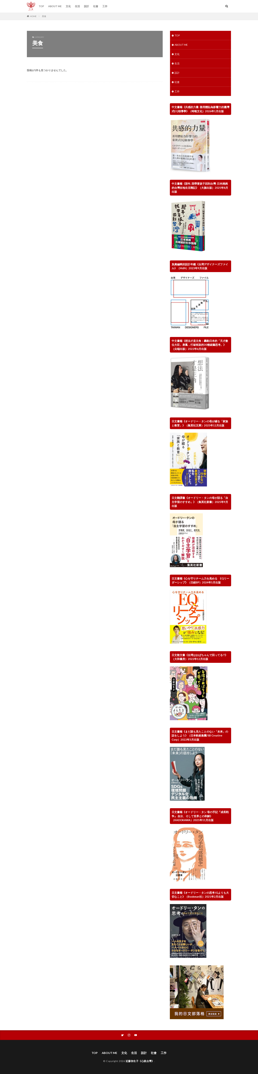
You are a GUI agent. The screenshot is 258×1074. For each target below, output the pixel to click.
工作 (104, 6)
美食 (44, 16)
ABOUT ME (55, 6)
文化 (68, 6)
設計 (86, 6)
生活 (77, 6)
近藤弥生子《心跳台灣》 (140, 1061)
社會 (95, 6)
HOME (33, 16)
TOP (41, 6)
